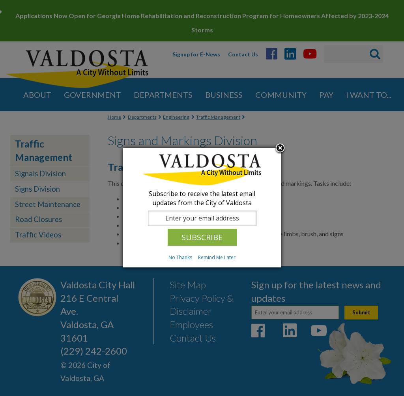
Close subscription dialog (280, 149)
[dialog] (202, 207)
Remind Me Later (217, 257)
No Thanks (180, 257)
